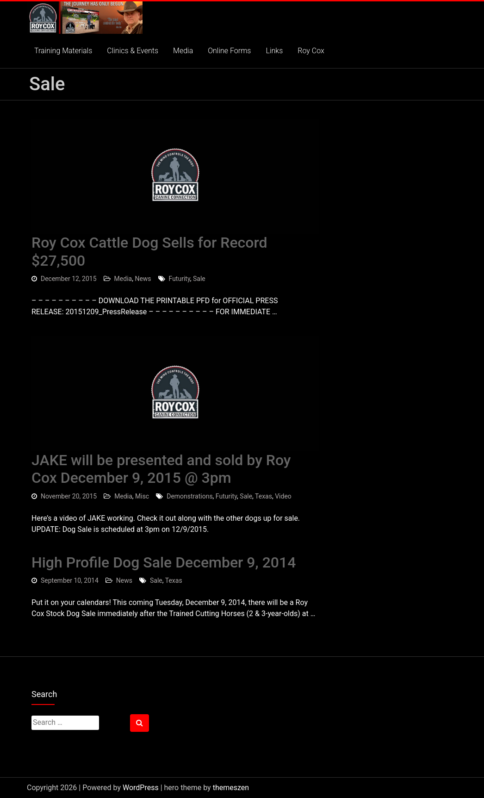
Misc (142, 496)
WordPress (141, 787)
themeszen (231, 787)
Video (283, 496)
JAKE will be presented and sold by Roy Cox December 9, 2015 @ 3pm (161, 468)
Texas (263, 496)
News (143, 278)
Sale (199, 278)
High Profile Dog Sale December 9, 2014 (163, 562)
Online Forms (229, 50)
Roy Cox (311, 50)
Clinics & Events (132, 50)
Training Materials (63, 50)
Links (274, 50)
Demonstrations (189, 496)
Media (183, 50)
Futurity (179, 278)
